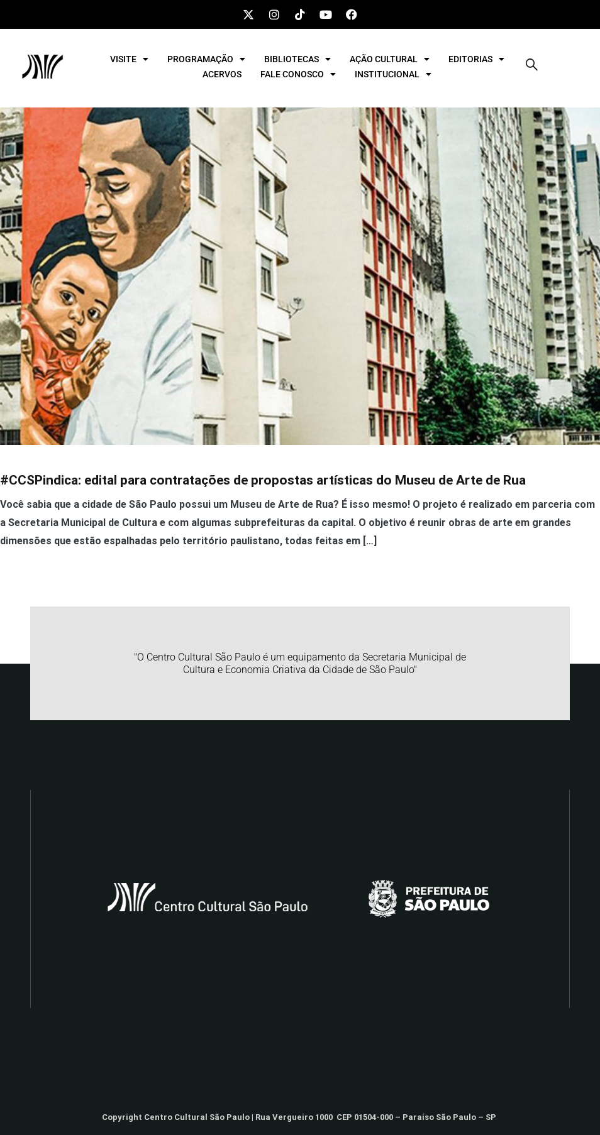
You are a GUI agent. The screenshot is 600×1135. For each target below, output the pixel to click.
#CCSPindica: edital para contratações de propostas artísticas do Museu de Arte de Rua (263, 480)
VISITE (129, 59)
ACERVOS (222, 74)
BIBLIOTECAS (297, 59)
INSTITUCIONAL (393, 74)
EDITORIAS (476, 59)
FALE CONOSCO (298, 74)
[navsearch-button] (532, 66)
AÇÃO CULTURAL (390, 59)
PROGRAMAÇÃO (206, 59)
